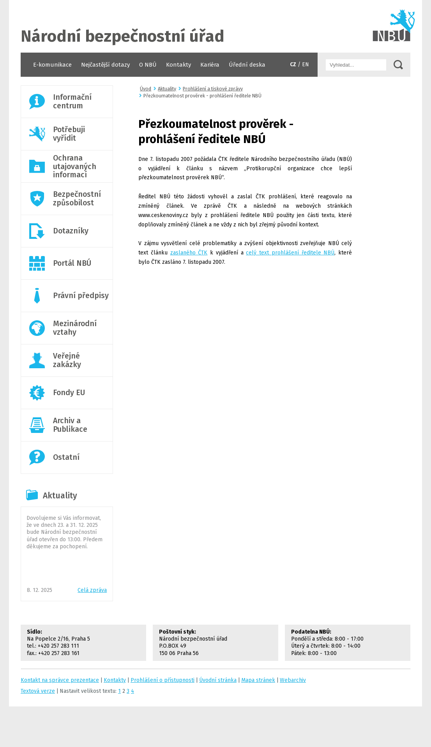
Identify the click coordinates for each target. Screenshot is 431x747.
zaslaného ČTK (189, 252)
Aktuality (60, 496)
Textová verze (38, 691)
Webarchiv (293, 680)
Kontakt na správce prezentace (60, 680)
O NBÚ (148, 64)
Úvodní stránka (215, 26)
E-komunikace (52, 64)
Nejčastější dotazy (105, 64)
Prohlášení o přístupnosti (162, 680)
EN (305, 64)
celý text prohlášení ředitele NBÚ (290, 252)
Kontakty (178, 64)
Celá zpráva (92, 590)
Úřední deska (247, 64)
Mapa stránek (258, 680)
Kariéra (209, 64)
